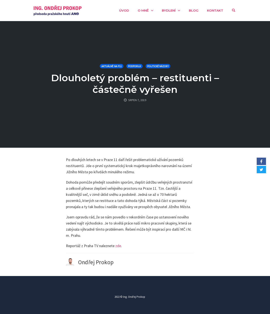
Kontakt (215, 10)
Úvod (124, 10)
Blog (193, 10)
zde (118, 245)
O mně (143, 10)
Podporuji (134, 66)
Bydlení (169, 10)
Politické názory (158, 66)
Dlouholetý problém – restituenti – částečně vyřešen (135, 83)
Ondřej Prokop (96, 262)
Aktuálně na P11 (111, 66)
